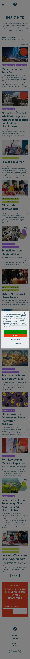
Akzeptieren (15, 332)
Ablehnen (15, 335)
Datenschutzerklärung (17, 345)
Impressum (11, 345)
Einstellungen (15, 339)
